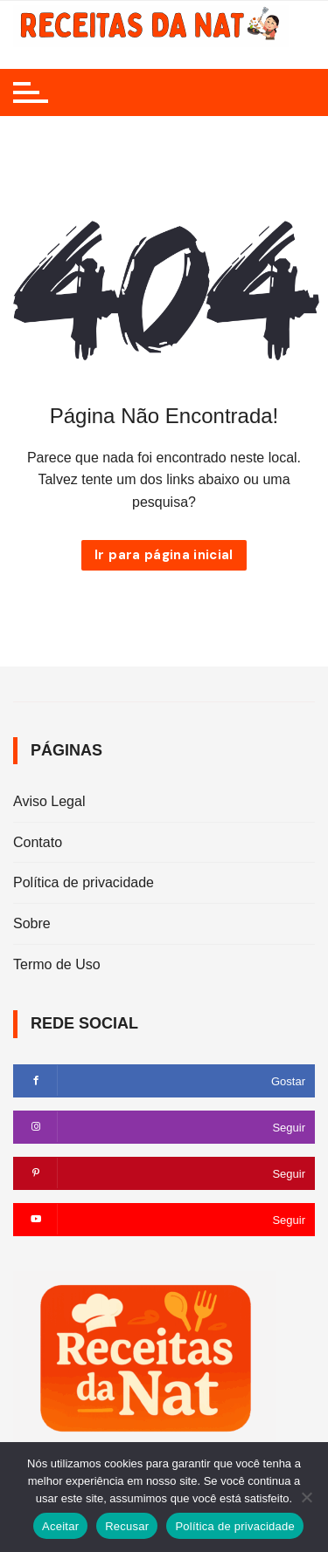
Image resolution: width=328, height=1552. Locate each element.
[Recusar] (306, 1497)
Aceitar (60, 1526)
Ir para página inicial (164, 555)
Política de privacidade (83, 882)
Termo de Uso (57, 964)
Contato (37, 842)
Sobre (32, 923)
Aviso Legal (49, 801)
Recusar (127, 1526)
